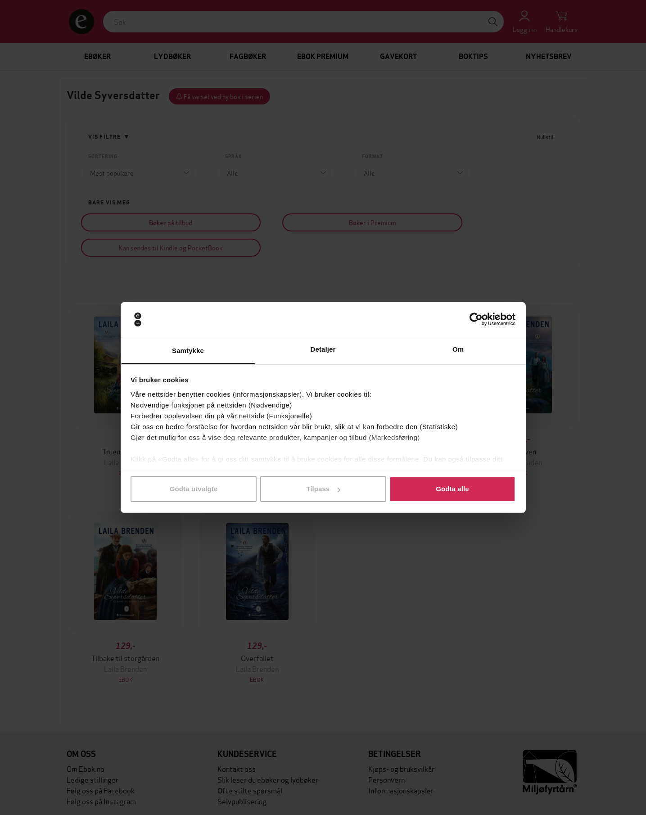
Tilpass (323, 489)
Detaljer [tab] (323, 349)
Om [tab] (458, 349)
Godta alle (452, 489)
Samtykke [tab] (188, 350)
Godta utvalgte (193, 489)
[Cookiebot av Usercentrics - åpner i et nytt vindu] (476, 319)
